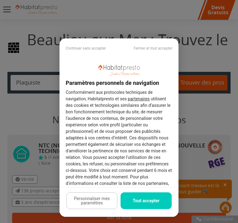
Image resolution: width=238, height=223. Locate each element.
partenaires (139, 98)
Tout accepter (146, 200)
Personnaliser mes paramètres (92, 200)
